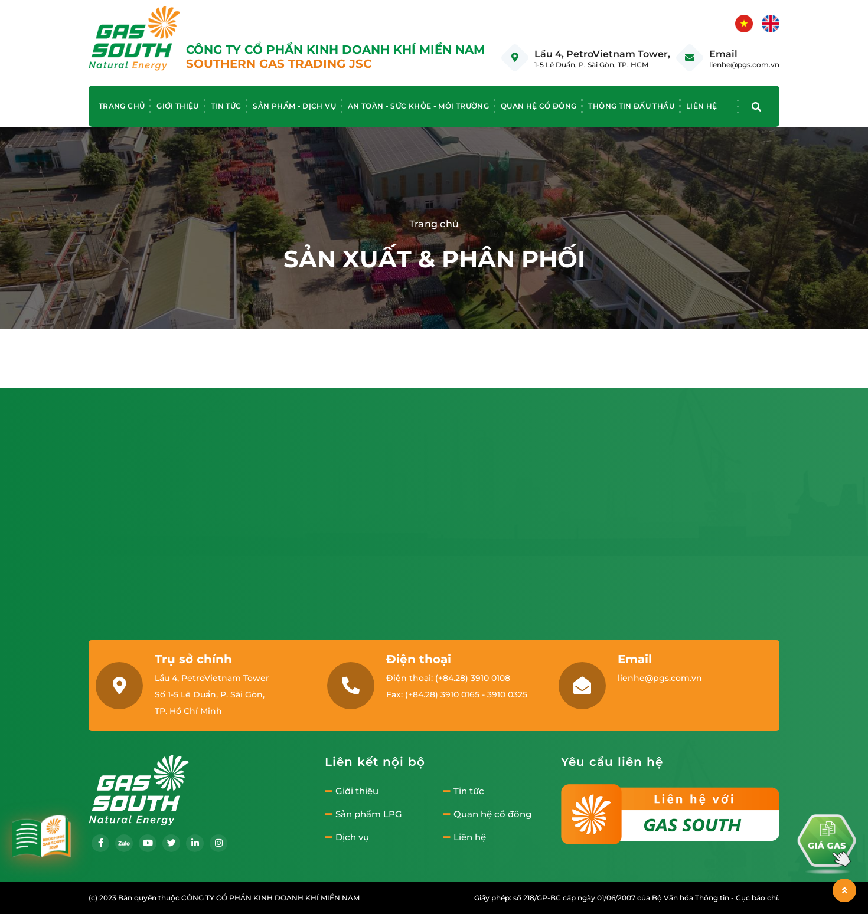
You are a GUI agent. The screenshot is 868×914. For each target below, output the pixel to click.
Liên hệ (701, 105)
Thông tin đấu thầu (631, 105)
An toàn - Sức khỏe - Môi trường (418, 105)
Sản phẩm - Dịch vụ (294, 105)
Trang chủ (122, 105)
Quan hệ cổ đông (538, 105)
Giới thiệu (177, 105)
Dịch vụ (347, 837)
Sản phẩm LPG (363, 814)
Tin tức (226, 105)
